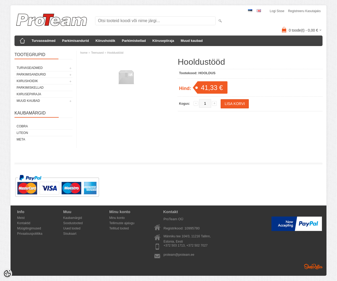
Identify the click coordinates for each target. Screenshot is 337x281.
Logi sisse (277, 11)
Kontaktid (23, 223)
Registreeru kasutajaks (304, 11)
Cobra (22, 126)
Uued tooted (71, 228)
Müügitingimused (29, 228)
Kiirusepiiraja (163, 41)
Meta (21, 139)
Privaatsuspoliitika (29, 233)
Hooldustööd (115, 52)
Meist (21, 218)
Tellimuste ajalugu (121, 223)
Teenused (97, 52)
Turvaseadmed (44, 41)
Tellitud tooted (119, 228)
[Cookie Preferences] (7, 273)
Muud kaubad (192, 41)
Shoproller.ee (313, 266)
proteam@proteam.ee (178, 255)
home (84, 52)
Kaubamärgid (72, 218)
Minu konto (117, 218)
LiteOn (22, 133)
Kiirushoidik (105, 41)
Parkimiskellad (134, 41)
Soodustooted (73, 223)
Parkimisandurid (75, 41)
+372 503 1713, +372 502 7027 (185, 245)
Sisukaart (69, 233)
